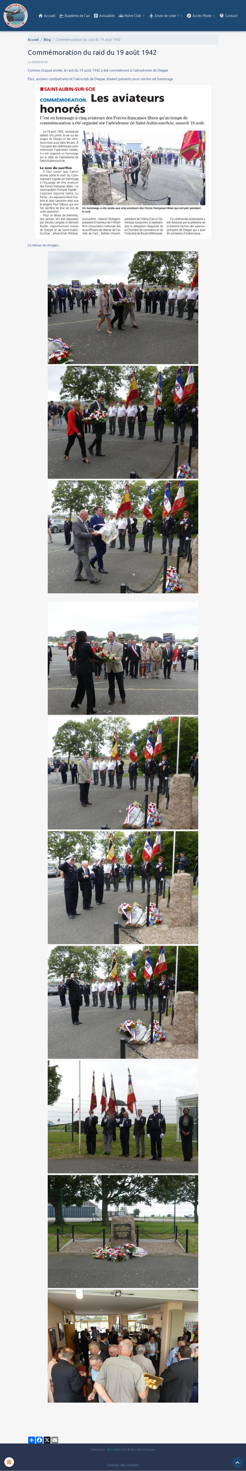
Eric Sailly (113, 1449)
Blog (47, 40)
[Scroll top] (237, 1462)
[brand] (16, 15)
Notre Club (130, 15)
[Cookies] (9, 1462)
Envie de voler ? (164, 15)
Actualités (104, 15)
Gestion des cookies (123, 1465)
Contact (228, 15)
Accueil (46, 15)
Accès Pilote (199, 15)
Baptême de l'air (74, 15)
